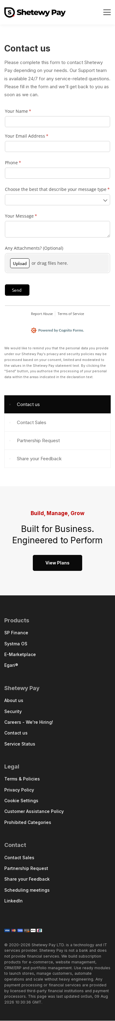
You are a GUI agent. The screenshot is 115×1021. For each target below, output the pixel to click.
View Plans (57, 563)
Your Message (29, 216)
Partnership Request (38, 441)
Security (13, 711)
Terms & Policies (22, 779)
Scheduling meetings (27, 890)
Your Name (26, 111)
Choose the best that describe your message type (57, 189)
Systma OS (15, 644)
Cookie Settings (21, 800)
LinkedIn (13, 901)
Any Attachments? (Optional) (34, 248)
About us (13, 701)
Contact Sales (31, 423)
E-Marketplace (20, 654)
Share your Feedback (39, 459)
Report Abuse (42, 313)
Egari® (11, 665)
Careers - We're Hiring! (28, 722)
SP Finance (16, 633)
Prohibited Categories (27, 822)
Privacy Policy (19, 790)
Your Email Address (35, 136)
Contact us (28, 405)
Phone (21, 163)
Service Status (19, 744)
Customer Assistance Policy (34, 811)
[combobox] (57, 199)
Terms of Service (71, 313)
